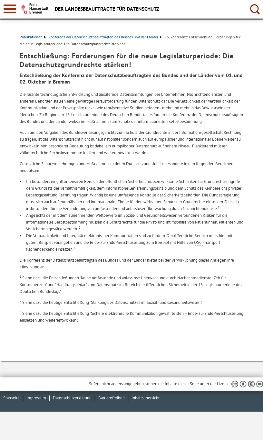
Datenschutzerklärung (72, 398)
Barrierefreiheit (111, 398)
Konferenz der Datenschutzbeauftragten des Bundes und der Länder (105, 37)
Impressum (36, 398)
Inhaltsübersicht (146, 398)
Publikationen (33, 37)
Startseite (11, 398)
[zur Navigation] (9, 9)
